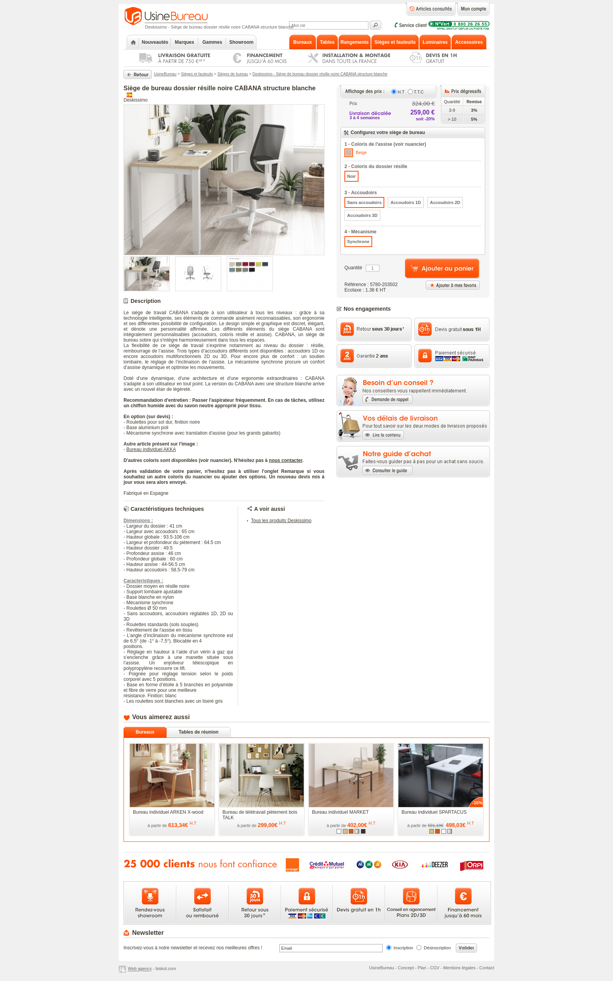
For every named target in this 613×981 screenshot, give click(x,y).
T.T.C (419, 92)
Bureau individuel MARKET (340, 812)
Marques (184, 42)
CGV (434, 967)
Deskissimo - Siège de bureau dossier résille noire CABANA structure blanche (320, 74)
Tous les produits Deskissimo (281, 520)
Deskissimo (135, 100)
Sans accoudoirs (364, 202)
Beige (355, 153)
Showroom (241, 42)
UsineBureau (165, 74)
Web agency (140, 969)
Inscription (403, 947)
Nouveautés (155, 42)
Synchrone (358, 241)
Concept (406, 967)
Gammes (212, 42)
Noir (351, 176)
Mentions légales (459, 967)
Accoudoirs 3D (362, 215)
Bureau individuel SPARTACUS (434, 812)
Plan (422, 967)
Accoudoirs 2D (445, 202)
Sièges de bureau (232, 74)
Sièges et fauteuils (197, 74)
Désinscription (437, 947)
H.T (401, 92)
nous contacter (285, 460)
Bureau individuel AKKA (151, 449)
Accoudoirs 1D (406, 202)
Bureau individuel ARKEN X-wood (168, 812)
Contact (486, 967)
